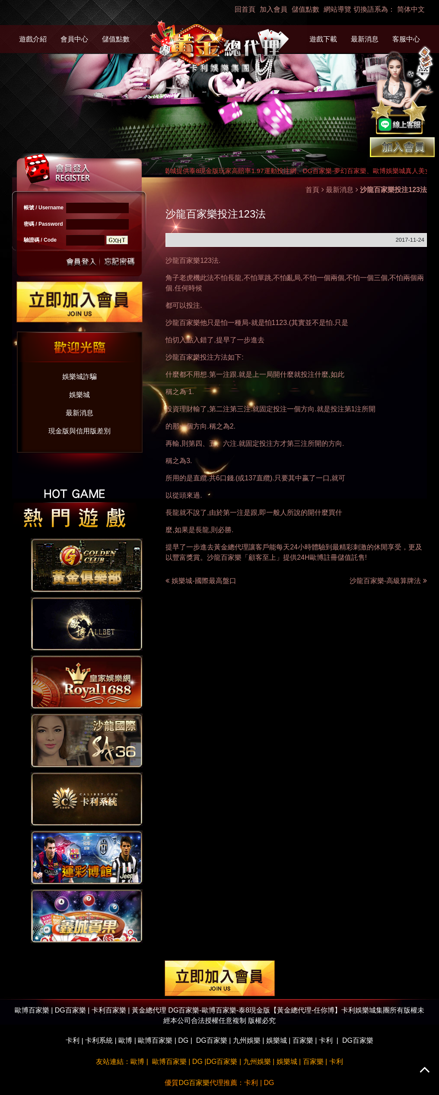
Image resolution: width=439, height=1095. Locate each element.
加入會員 (273, 9)
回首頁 (245, 9)
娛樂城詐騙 (79, 376)
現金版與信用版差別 (79, 431)
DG (183, 1040)
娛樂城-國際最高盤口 (204, 580)
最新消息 (365, 39)
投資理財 (179, 409)
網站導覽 (337, 9)
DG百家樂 (211, 1040)
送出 (81, 261)
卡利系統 (99, 1040)
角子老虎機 (182, 277)
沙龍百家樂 (182, 260)
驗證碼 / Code (40, 240)
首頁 (312, 189)
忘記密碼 (117, 261)
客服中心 (406, 39)
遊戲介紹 (33, 39)
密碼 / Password (43, 224)
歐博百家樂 (155, 1040)
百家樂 (303, 1040)
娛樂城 (79, 394)
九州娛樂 (247, 1040)
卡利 (73, 1040)
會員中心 (74, 39)
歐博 (125, 1040)
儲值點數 (305, 9)
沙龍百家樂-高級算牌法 (388, 580)
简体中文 (411, 9)
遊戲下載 (323, 39)
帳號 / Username (44, 208)
